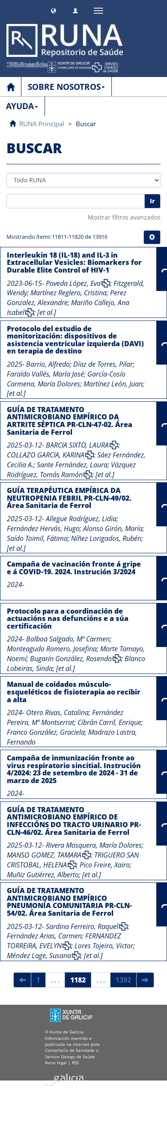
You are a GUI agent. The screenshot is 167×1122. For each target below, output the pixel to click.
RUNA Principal (41, 123)
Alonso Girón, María (113, 528)
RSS (75, 1063)
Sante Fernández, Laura (72, 464)
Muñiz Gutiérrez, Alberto (43, 874)
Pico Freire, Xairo (105, 865)
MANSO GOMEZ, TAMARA (44, 855)
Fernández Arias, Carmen (44, 936)
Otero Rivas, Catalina (57, 712)
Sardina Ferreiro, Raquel (82, 926)
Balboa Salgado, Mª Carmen (68, 639)
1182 (78, 980)
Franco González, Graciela (46, 732)
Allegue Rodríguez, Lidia (81, 518)
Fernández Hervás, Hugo (43, 528)
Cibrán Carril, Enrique (109, 722)
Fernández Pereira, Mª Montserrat (65, 717)
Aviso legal (56, 1063)
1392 (123, 980)
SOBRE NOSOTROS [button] (66, 86)
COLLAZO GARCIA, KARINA (45, 455)
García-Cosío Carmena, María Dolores (66, 379)
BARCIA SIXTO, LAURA (77, 445)
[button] (53, 9)
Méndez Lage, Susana (39, 955)
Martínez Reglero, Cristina (68, 292)
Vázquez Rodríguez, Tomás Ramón (71, 469)
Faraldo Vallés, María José (45, 374)
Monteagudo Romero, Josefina (52, 648)
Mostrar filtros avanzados (124, 217)
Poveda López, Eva (73, 283)
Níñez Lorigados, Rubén (106, 538)
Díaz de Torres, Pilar (103, 364)
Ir (152, 201)
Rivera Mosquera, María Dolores (94, 845)
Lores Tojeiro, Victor (104, 945)
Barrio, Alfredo (48, 364)
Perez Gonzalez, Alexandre (66, 297)
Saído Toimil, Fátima (37, 538)
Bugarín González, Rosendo (71, 658)
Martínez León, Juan (113, 384)
